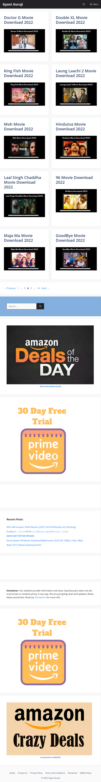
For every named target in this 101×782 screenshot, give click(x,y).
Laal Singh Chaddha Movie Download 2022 (22, 182)
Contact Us (22, 773)
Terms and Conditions (55, 773)
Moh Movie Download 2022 (18, 126)
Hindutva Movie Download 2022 (71, 126)
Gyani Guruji (13, 4)
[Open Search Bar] (83, 4)
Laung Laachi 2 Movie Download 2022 (76, 73)
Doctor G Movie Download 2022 (18, 20)
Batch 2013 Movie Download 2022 (24, 544)
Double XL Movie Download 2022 (71, 20)
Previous (10, 288)
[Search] (40, 306)
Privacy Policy (36, 773)
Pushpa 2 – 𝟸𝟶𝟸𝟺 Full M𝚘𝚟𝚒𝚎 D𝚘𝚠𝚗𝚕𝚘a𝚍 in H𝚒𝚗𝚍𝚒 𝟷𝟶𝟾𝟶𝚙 (37, 531)
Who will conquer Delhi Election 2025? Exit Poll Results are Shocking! (41, 527)
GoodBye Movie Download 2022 (70, 238)
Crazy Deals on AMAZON (50, 757)
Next (45, 288)
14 (38, 288)
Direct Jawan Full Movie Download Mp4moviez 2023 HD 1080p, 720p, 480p (45, 540)
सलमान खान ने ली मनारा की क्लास (20, 535)
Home (12, 773)
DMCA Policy (85, 773)
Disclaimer (40, 597)
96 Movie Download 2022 (74, 180)
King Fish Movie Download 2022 (18, 73)
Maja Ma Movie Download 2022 (18, 238)
